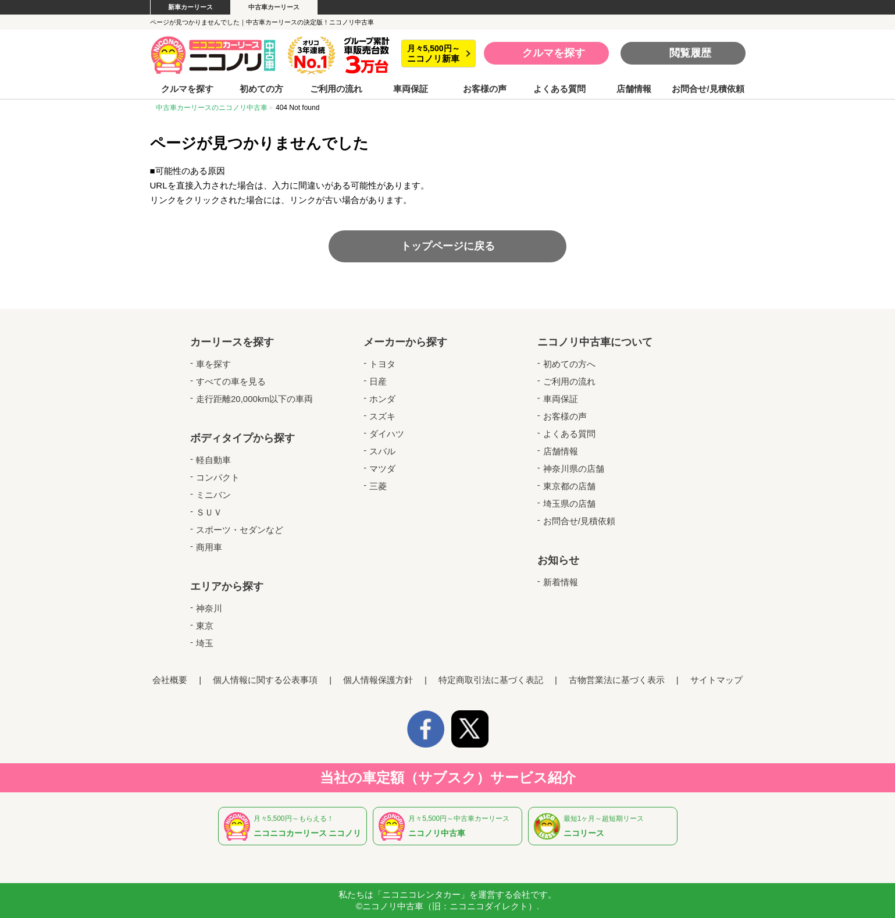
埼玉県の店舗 (569, 503)
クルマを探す (553, 53)
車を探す (213, 364)
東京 (204, 626)
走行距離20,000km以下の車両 (254, 399)
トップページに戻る (448, 246)
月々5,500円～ (433, 54)
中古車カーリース (273, 6)
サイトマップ (716, 680)
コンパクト (218, 477)
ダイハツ (386, 434)
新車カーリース (190, 6)
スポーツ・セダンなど (239, 530)
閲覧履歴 (690, 53)
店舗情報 (633, 89)
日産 (378, 381)
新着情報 (560, 582)
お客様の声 (485, 89)
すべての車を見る (231, 381)
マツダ (382, 469)
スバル (382, 451)
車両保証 (410, 89)
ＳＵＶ (209, 512)
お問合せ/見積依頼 (708, 89)
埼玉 (204, 643)
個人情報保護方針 (378, 680)
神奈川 (209, 608)
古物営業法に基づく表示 (617, 680)
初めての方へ (569, 364)
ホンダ (382, 399)
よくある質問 (559, 89)
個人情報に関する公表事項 (265, 680)
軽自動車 (213, 460)
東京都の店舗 (569, 486)
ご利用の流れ (336, 89)
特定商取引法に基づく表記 (490, 680)
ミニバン (213, 495)
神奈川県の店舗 (573, 469)
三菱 (378, 486)
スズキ (382, 416)
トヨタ (382, 364)
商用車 (209, 547)
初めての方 (261, 89)
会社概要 (169, 680)
